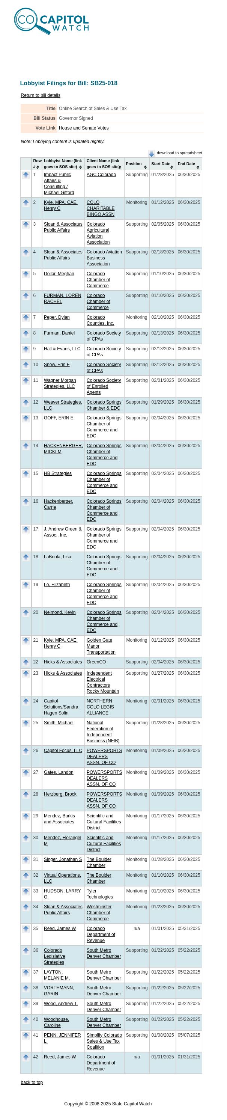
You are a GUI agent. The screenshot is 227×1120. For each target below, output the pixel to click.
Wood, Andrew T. (61, 1003)
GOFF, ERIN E (59, 418)
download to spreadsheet (179, 153)
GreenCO (96, 662)
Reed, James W (60, 928)
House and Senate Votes (84, 128)
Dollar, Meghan (59, 273)
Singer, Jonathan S (63, 859)
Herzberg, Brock (60, 794)
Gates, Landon (59, 772)
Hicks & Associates (63, 662)
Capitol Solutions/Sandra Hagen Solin (61, 707)
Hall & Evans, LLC (62, 348)
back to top (32, 1082)
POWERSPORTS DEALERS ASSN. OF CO (104, 756)
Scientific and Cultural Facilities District (104, 822)
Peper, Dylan (57, 317)
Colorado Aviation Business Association (104, 258)
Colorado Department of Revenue (101, 934)
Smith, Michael (59, 722)
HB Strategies (58, 473)
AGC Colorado (101, 174)
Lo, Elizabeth (57, 584)
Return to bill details (40, 95)
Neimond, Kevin (60, 612)
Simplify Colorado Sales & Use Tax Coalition (104, 1041)
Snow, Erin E (57, 364)
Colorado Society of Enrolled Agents (104, 386)
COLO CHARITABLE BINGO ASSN (100, 208)
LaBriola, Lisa (57, 556)
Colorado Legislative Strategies (54, 956)
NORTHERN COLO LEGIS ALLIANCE (100, 707)
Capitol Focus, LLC (63, 750)
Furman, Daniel (59, 333)
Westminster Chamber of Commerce (99, 912)
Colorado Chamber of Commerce (98, 279)
